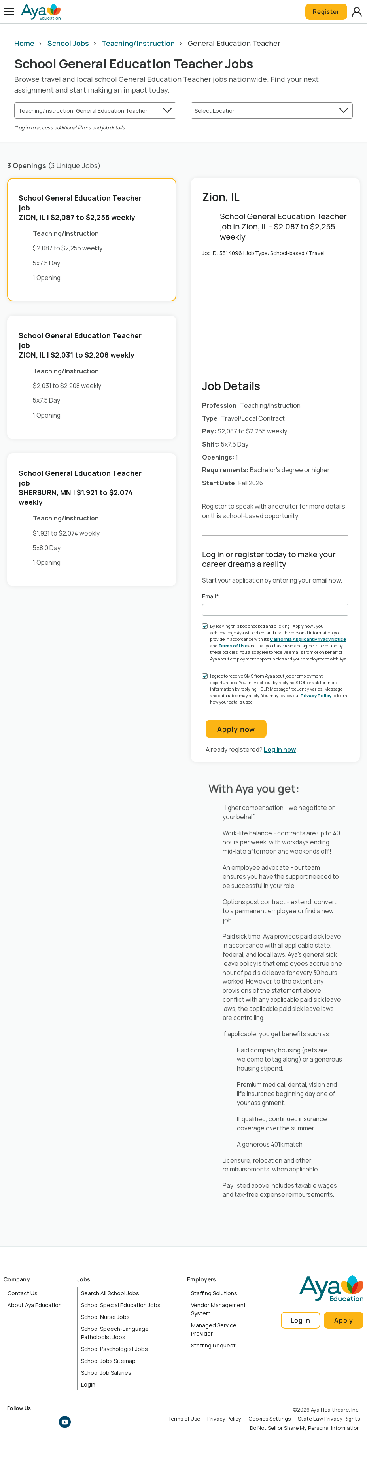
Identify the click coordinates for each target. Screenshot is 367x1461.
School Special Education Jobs (121, 1305)
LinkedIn (47, 1422)
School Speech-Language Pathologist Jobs (115, 1333)
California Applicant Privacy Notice (308, 639)
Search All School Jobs (110, 1293)
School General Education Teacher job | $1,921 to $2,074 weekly (80, 488)
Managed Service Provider (213, 1330)
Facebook (13, 1422)
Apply (343, 1320)
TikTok (82, 1422)
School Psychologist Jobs (114, 1349)
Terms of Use (233, 646)
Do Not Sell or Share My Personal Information (305, 1428)
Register (324, 12)
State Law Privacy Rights (329, 1419)
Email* (210, 596)
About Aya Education (35, 1305)
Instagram (30, 1422)
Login (88, 1385)
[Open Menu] (9, 12)
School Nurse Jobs (105, 1317)
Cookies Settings (269, 1419)
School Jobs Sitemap (108, 1361)
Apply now (236, 729)
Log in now (280, 750)
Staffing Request (213, 1345)
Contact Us (23, 1293)
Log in (300, 1320)
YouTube (65, 1422)
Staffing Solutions (214, 1293)
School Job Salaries (106, 1373)
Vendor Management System (218, 1309)
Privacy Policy (316, 696)
